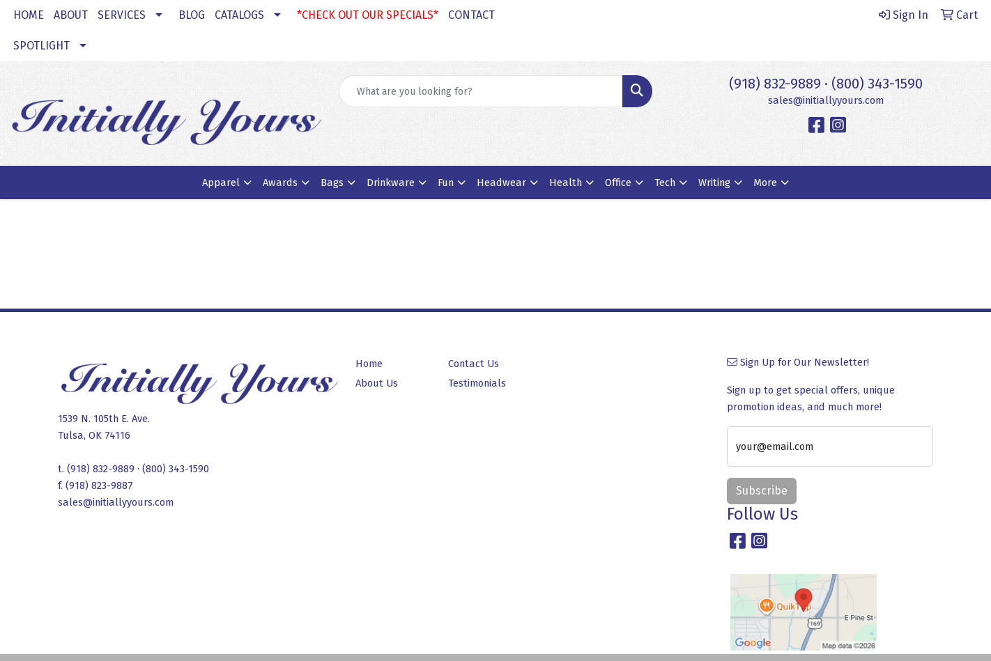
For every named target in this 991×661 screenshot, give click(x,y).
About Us (376, 383)
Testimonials (477, 383)
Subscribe (762, 490)
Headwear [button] (501, 182)
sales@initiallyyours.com (826, 100)
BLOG (191, 15)
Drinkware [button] (391, 182)
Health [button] (565, 182)
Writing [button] (714, 182)
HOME (28, 15)
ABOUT (71, 15)
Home (369, 363)
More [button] (765, 182)
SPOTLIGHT (41, 45)
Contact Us (473, 363)
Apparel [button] (221, 182)
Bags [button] (332, 182)
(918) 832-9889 (775, 83)
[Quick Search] (481, 91)
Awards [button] (280, 182)
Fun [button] (446, 182)
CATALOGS (239, 15)
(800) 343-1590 (877, 83)
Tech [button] (664, 182)
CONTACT (471, 15)
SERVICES (122, 15)
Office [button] (618, 182)
